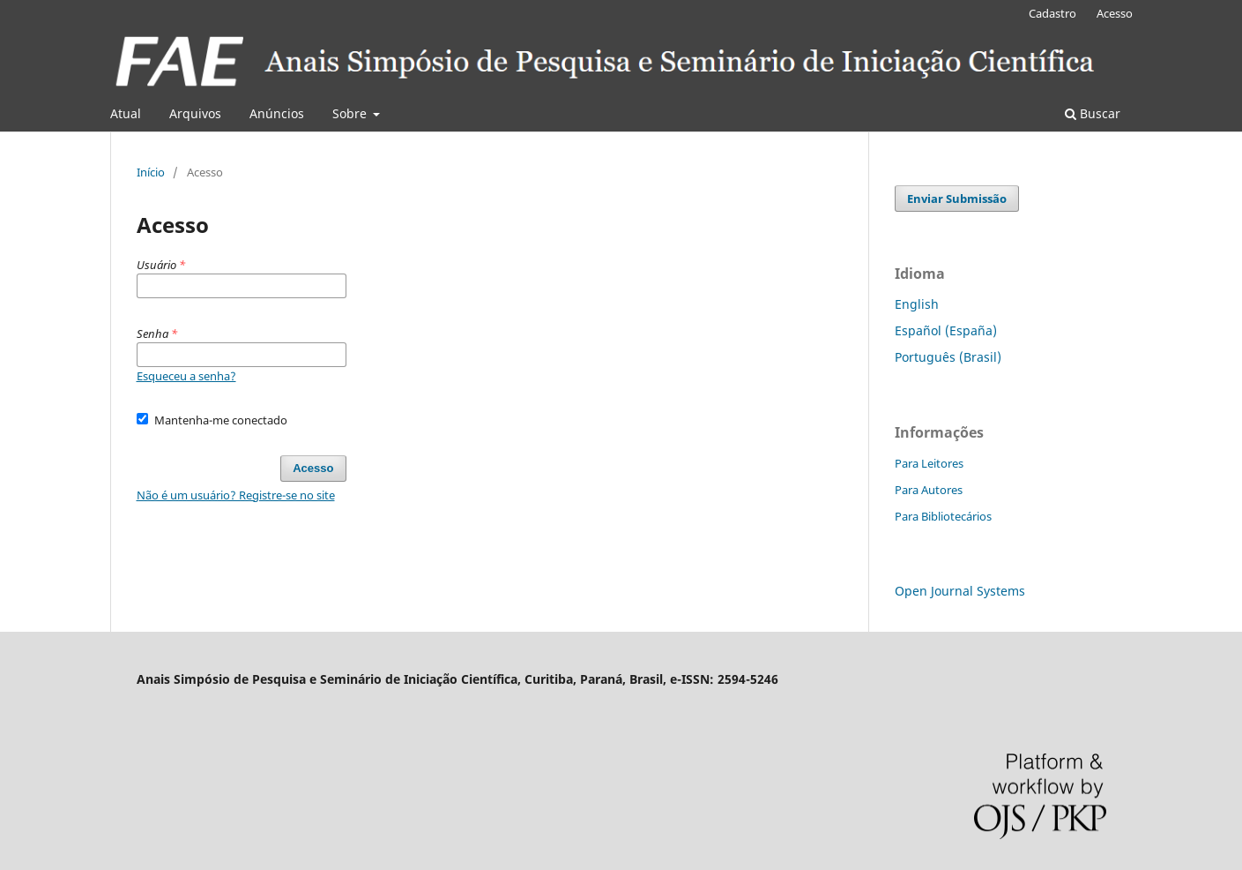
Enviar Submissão (957, 198)
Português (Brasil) (948, 357)
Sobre (351, 113)
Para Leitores (929, 463)
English (917, 304)
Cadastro (1052, 13)
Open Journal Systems (960, 590)
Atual (125, 113)
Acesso (1115, 13)
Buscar (1092, 113)
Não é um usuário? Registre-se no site (236, 495)
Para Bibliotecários (943, 516)
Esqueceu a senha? (186, 376)
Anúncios (276, 113)
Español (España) (946, 330)
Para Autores (929, 490)
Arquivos (195, 113)
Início (151, 172)
